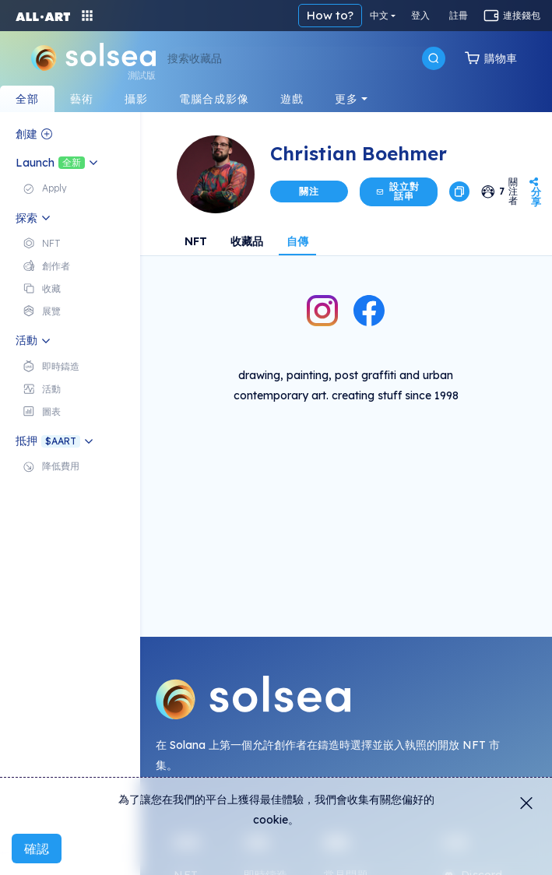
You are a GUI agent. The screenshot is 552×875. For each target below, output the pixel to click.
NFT (196, 241)
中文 (379, 15)
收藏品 (246, 241)
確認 (36, 848)
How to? (330, 15)
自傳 (297, 241)
